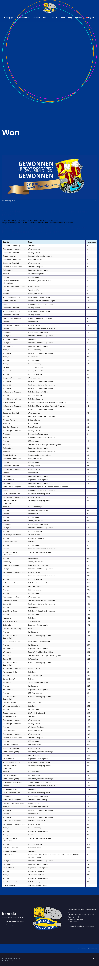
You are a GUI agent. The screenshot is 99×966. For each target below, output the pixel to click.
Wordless (78, 17)
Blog (70, 17)
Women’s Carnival (40, 17)
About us (54, 17)
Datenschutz (92, 949)
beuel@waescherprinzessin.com (13, 917)
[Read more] (13, 921)
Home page (8, 17)
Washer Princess (23, 17)
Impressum (82, 949)
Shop (63, 17)
